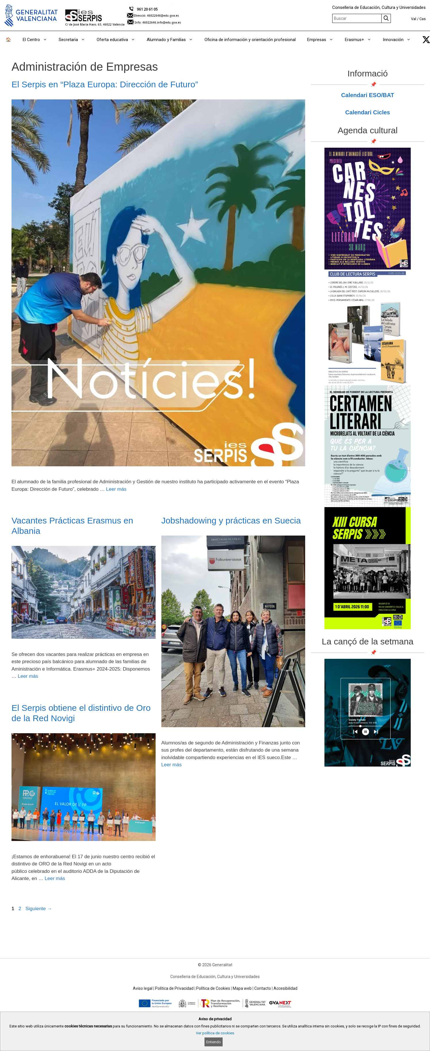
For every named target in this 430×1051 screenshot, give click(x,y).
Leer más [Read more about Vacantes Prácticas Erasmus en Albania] (28, 676)
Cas (422, 19)
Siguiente (38, 908)
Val (413, 19)
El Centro (38, 39)
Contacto (262, 988)
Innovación (399, 39)
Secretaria (75, 39)
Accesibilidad (285, 988)
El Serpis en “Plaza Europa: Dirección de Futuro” (105, 84)
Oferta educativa (119, 39)
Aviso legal (142, 988)
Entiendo (213, 1042)
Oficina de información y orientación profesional (250, 39)
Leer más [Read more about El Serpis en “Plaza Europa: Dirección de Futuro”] (116, 489)
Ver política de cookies (215, 1033)
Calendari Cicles (367, 112)
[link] (426, 39)
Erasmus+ (361, 39)
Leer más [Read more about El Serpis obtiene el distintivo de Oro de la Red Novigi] (55, 878)
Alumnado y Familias (173, 39)
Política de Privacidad (174, 988)
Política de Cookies (213, 988)
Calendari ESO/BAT (367, 95)
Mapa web (242, 988)
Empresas (323, 39)
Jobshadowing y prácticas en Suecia (231, 520)
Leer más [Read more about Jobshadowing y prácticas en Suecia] (171, 764)
